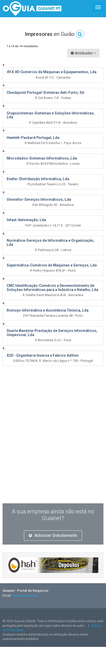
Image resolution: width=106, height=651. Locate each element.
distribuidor (83, 53)
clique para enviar (25, 595)
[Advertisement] (52, 443)
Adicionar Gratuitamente (53, 535)
